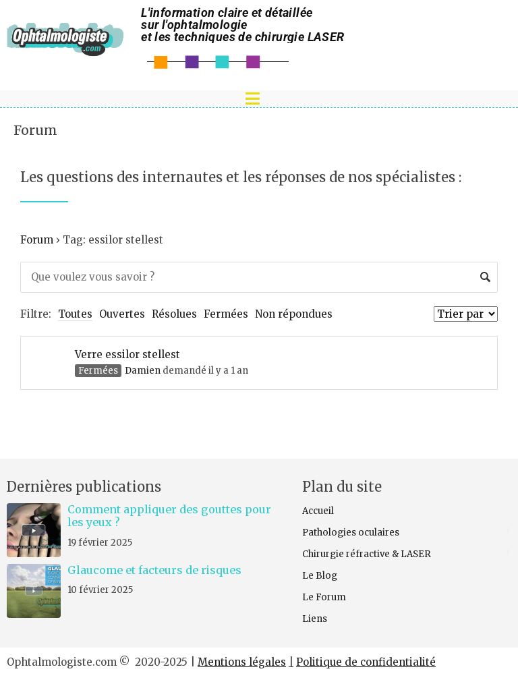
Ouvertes (122, 314)
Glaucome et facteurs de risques (154, 570)
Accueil (318, 511)
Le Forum (324, 597)
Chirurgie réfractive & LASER (366, 554)
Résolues (174, 314)
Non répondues (294, 314)
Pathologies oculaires (350, 532)
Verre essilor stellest (127, 354)
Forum (35, 130)
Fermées (226, 314)
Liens (314, 619)
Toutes (75, 314)
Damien (143, 370)
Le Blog (319, 575)
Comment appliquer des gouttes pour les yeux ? (169, 516)
